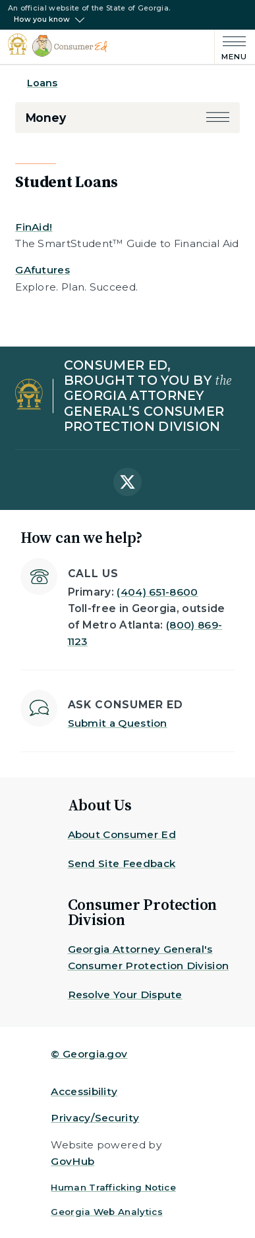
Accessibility (84, 1091)
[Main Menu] (231, 46)
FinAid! (33, 227)
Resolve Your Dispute (125, 994)
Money (46, 118)
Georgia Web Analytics (107, 1211)
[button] (217, 117)
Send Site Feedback (122, 863)
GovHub (72, 1161)
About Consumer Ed (122, 834)
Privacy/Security (95, 1117)
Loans (42, 83)
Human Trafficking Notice (113, 1187)
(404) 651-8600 (157, 592)
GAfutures (42, 270)
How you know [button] (42, 20)
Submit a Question (117, 723)
